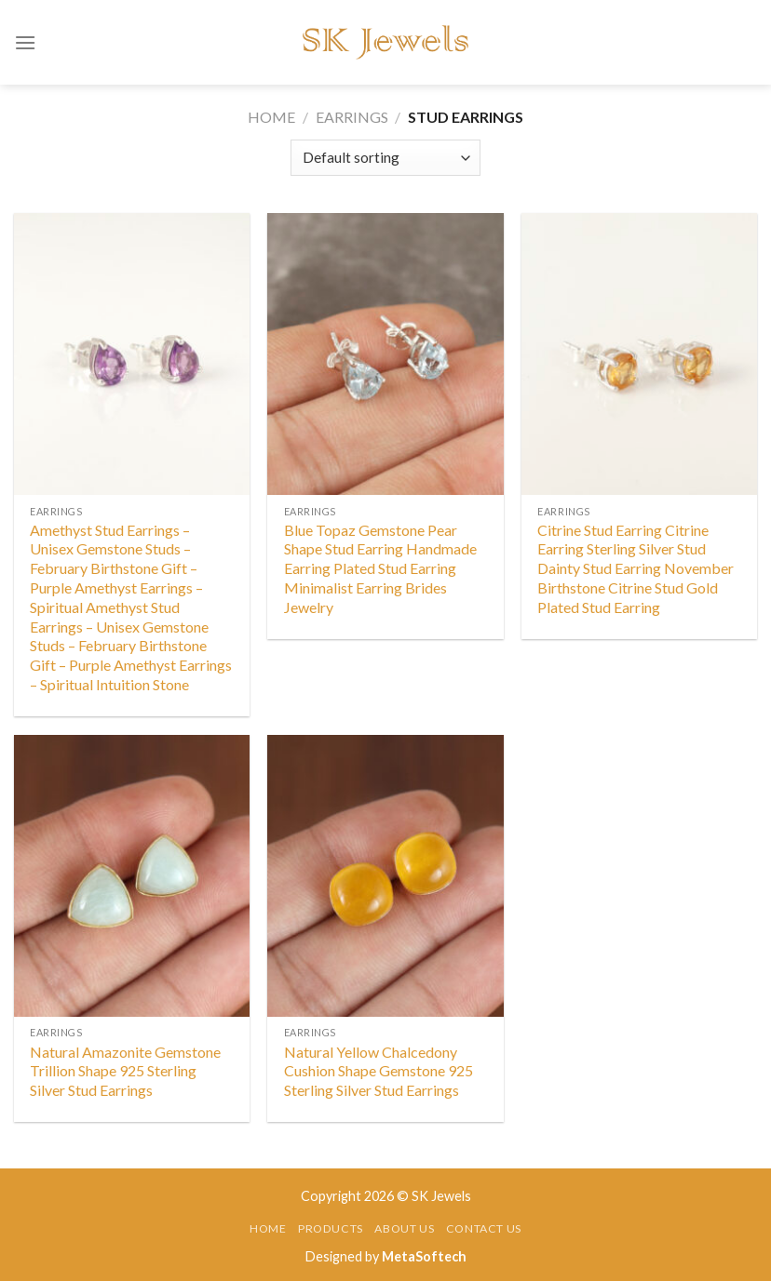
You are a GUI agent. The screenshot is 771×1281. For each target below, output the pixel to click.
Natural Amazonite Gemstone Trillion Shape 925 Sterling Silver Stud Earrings (125, 1071)
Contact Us (483, 1228)
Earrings (352, 117)
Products (330, 1228)
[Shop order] (385, 158)
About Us (404, 1228)
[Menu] (25, 42)
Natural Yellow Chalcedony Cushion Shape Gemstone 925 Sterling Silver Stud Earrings (378, 1071)
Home (271, 117)
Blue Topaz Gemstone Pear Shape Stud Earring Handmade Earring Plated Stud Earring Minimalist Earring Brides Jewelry (380, 568)
